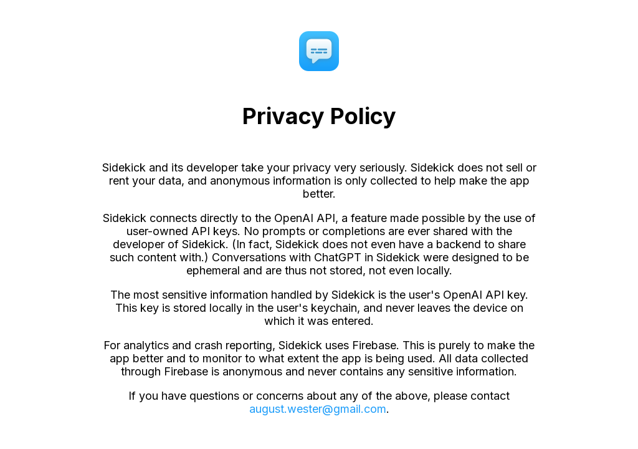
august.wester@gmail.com (317, 408)
